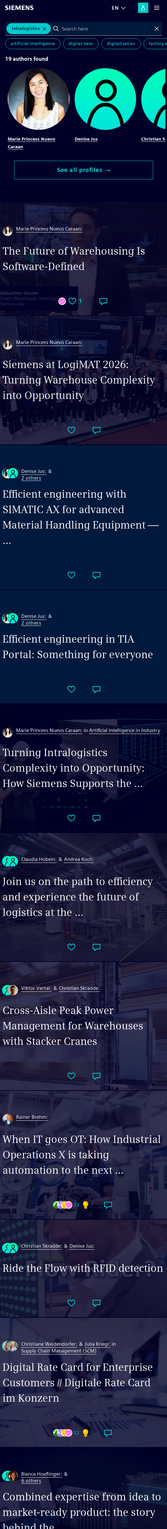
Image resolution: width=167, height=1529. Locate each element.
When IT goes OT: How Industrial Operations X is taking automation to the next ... (82, 1154)
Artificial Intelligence (33, 43)
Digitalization (121, 43)
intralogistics (26, 28)
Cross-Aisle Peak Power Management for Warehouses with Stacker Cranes (73, 1025)
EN (115, 8)
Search (56, 28)
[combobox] (106, 28)
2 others (31, 478)
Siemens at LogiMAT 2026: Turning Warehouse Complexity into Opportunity (79, 380)
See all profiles (83, 170)
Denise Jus (86, 138)
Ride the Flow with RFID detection (83, 1268)
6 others (31, 1481)
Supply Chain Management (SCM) (59, 1351)
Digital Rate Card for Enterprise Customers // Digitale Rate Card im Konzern (78, 1382)
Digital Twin (81, 43)
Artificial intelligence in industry (124, 730)
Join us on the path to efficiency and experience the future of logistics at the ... (78, 896)
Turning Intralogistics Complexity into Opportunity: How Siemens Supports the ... (73, 768)
